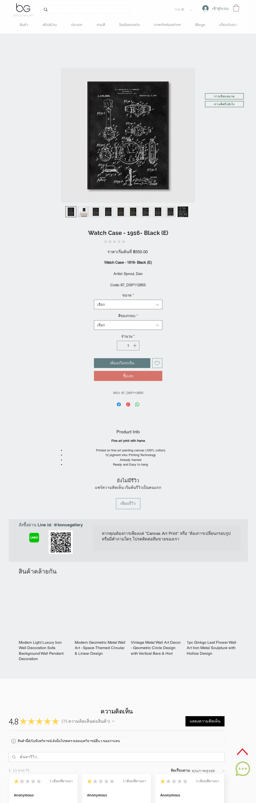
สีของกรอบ (128, 316)
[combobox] (128, 304)
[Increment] (135, 345)
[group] (128, 623)
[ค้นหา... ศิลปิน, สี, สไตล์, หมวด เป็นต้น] (84, 10)
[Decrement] (121, 345)
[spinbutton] (128, 345)
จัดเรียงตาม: (181, 770)
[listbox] (183, 10)
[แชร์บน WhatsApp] (137, 404)
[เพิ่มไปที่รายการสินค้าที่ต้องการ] (157, 363)
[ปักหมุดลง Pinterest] (128, 404)
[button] (183, 10)
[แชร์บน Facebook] (119, 404)
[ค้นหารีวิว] (121, 757)
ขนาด (128, 295)
